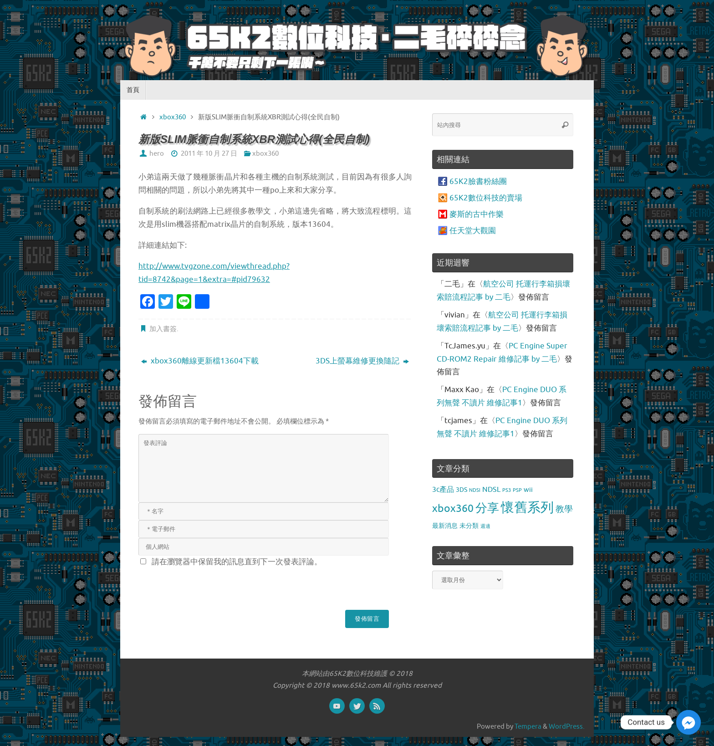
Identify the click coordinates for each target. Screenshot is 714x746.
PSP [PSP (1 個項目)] (517, 490)
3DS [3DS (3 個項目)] (461, 489)
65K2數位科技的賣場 (485, 198)
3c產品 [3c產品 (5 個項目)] (443, 489)
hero (156, 153)
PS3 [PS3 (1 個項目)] (506, 490)
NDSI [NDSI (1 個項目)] (474, 490)
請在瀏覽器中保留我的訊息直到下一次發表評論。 (237, 562)
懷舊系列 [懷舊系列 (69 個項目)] (527, 507)
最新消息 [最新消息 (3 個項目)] (445, 525)
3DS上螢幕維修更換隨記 (362, 361)
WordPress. (567, 726)
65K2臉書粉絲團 (478, 181)
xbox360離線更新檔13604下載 (200, 361)
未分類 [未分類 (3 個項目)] (469, 525)
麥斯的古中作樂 (476, 214)
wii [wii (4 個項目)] (528, 489)
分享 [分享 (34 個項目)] (487, 508)
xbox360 (172, 117)
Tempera (528, 726)
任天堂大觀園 (472, 230)
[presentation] (207, 586)
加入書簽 (163, 328)
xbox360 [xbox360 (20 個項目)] (453, 508)
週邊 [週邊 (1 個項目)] (485, 526)
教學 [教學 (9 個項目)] (564, 509)
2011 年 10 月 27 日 (209, 153)
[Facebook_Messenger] (688, 722)
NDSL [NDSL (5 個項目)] (491, 489)
